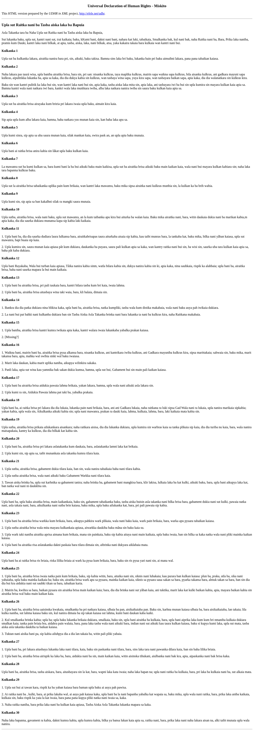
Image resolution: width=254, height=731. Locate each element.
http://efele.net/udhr (92, 13)
